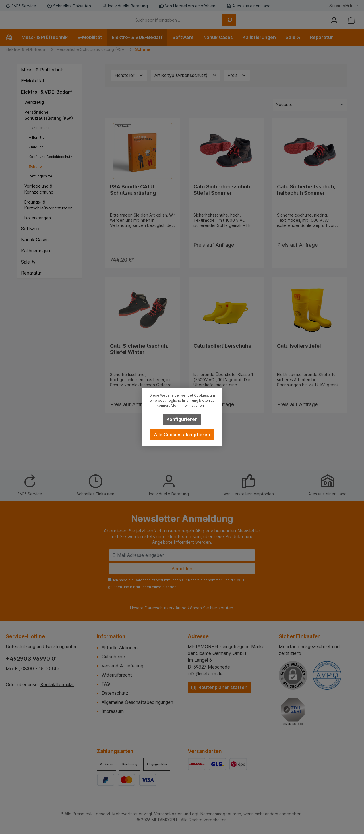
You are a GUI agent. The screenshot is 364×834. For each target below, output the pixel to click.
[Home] (11, 45)
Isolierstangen (37, 226)
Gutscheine (113, 656)
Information (111, 636)
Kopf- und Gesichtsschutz (50, 165)
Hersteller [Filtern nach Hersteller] (129, 84)
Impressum (113, 711)
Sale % (28, 270)
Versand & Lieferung (122, 666)
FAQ (106, 684)
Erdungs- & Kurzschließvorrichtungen (48, 213)
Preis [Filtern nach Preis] (237, 84)
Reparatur (31, 281)
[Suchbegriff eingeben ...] (189, 24)
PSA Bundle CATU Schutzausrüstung (133, 198)
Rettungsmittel (41, 184)
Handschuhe (39, 136)
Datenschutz (115, 693)
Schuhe (35, 175)
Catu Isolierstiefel (299, 357)
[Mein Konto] (334, 24)
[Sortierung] (310, 113)
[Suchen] (260, 24)
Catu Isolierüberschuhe (222, 357)
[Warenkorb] (351, 24)
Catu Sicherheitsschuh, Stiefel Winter (139, 360)
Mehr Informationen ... (189, 405)
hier (214, 607)
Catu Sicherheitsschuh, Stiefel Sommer (222, 198)
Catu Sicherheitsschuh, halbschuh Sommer (306, 198)
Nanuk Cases (35, 248)
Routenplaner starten (219, 687)
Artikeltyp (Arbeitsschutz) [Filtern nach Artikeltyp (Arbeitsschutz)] (185, 84)
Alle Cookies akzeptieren (182, 434)
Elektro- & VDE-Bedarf (46, 100)
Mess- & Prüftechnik (42, 78)
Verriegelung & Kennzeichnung (38, 197)
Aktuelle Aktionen (120, 647)
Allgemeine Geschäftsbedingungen (137, 702)
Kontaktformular (57, 684)
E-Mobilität (32, 89)
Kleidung (36, 155)
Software (30, 237)
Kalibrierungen (35, 259)
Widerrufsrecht (117, 675)
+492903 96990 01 (32, 658)
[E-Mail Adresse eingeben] (182, 555)
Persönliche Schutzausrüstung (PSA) (48, 123)
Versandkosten (168, 813)
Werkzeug (34, 110)
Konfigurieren (182, 419)
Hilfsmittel (37, 146)
